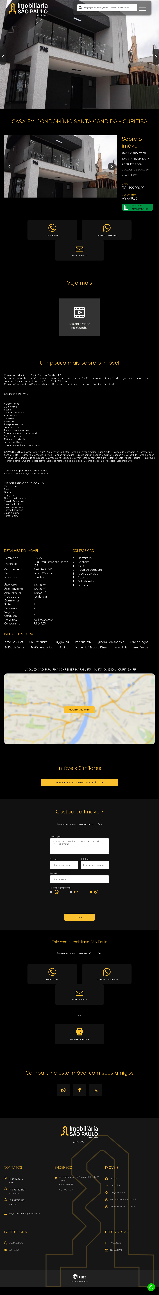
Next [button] (156, 57)
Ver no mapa (66, 1189)
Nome (53, 859)
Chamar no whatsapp (107, 235)
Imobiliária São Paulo (79, 1132)
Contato (14, 1249)
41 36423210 (30, 1181)
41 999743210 (30, 1192)
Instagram (116, 1249)
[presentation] (79, 904)
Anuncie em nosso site (122, 1206)
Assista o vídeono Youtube (79, 326)
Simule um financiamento (139, 207)
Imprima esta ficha (79, 1039)
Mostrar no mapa (79, 709)
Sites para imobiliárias (79, 1282)
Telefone (85, 859)
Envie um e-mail (79, 255)
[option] (79, 54)
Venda (113, 1178)
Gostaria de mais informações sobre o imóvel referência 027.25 (79, 846)
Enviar (79, 917)
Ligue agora (52, 235)
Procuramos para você (123, 1199)
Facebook (79, 1090)
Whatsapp (63, 1090)
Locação (115, 1185)
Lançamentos (117, 1192)
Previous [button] (3, 57)
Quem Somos (16, 1242)
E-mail (53, 873)
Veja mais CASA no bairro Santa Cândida (79, 782)
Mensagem (56, 836)
